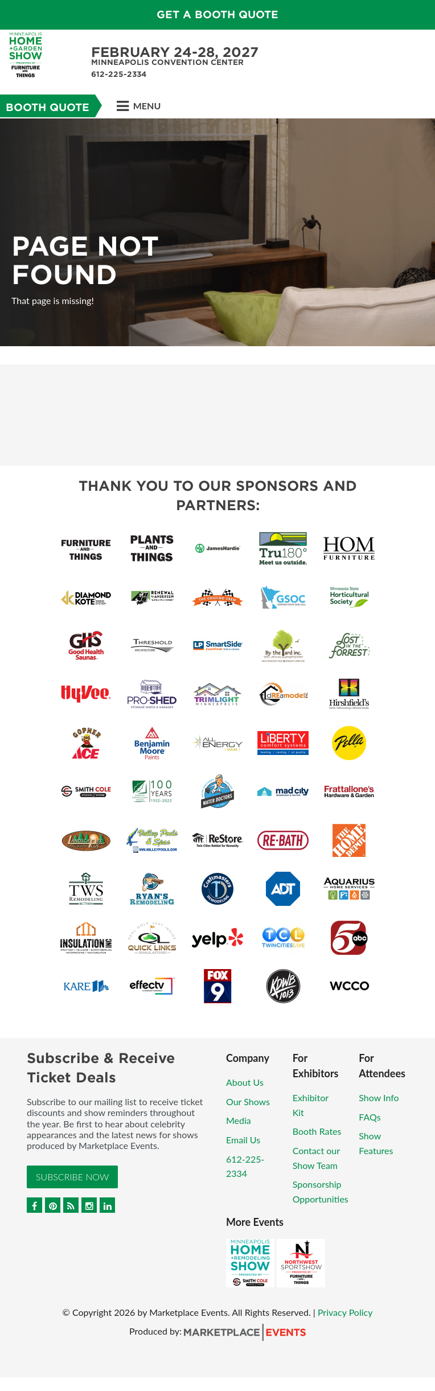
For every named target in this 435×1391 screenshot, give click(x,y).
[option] (217, 232)
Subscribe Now (72, 1176)
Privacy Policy (345, 1312)
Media (238, 1120)
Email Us (243, 1139)
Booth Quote (47, 107)
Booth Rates (317, 1131)
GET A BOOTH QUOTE (217, 14)
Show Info (379, 1097)
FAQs (369, 1116)
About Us (245, 1082)
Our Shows (248, 1101)
